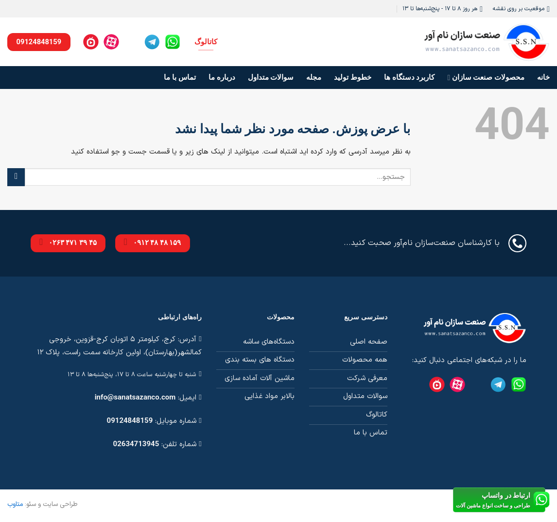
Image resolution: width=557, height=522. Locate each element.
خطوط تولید (352, 77)
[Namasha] (91, 42)
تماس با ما (179, 77)
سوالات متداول (271, 77)
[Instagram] (131, 42)
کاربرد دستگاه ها (409, 77)
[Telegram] (152, 42)
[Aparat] (111, 42)
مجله (313, 77)
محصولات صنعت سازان (486, 77)
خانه (543, 77)
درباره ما (222, 77)
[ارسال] (16, 177)
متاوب (15, 504)
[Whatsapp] (172, 42)
